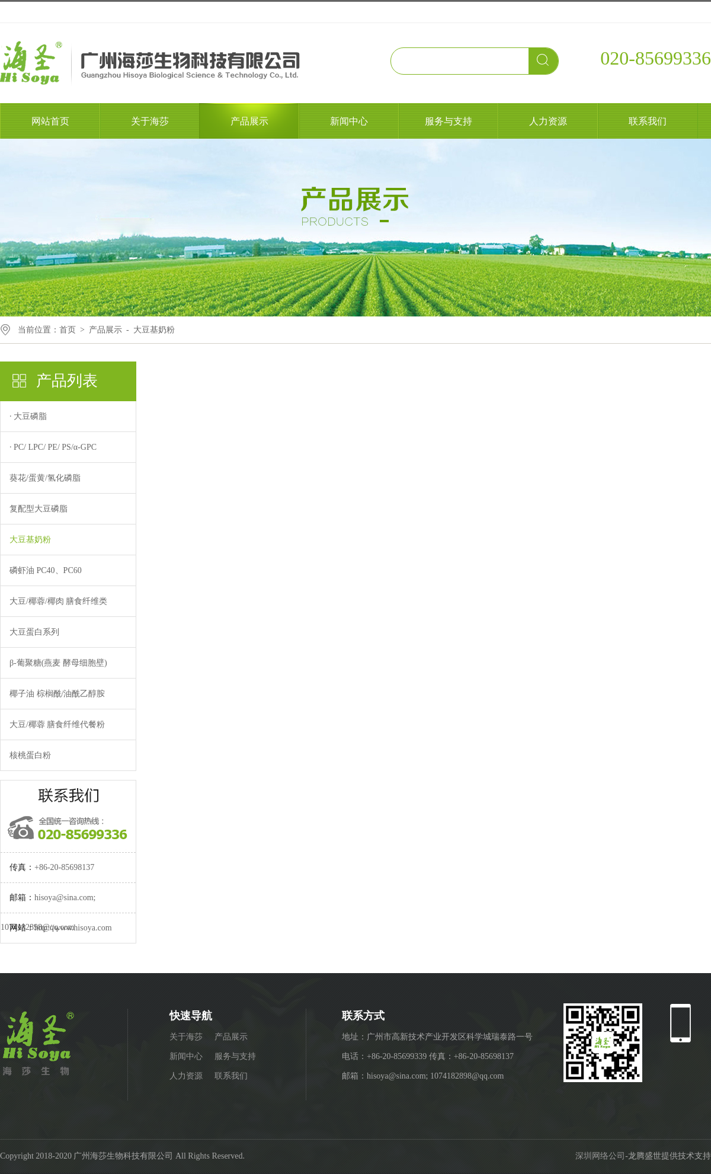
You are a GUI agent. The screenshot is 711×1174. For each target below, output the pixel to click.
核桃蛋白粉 (30, 755)
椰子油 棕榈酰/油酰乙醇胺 (57, 693)
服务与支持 (448, 121)
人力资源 (548, 121)
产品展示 (249, 121)
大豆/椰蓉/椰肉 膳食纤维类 (58, 601)
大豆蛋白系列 (34, 632)
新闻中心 (349, 121)
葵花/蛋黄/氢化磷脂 (45, 478)
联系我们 (648, 121)
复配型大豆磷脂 (38, 508)
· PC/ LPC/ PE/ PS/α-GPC (53, 447)
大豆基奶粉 (154, 329)
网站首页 (50, 121)
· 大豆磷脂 (28, 416)
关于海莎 (150, 121)
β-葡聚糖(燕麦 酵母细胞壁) (58, 662)
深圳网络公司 (600, 1155)
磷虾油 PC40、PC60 (45, 570)
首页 (67, 329)
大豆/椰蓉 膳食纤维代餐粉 (57, 724)
